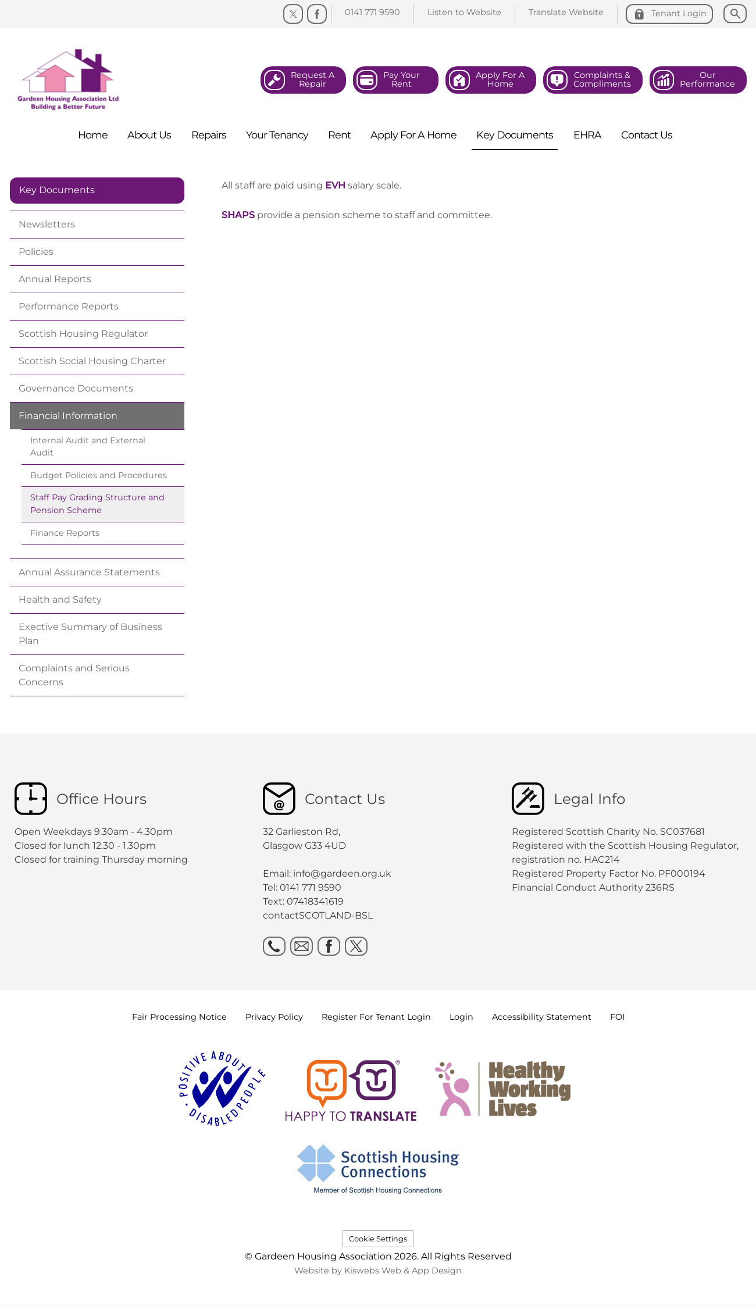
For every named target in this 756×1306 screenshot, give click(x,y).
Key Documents (57, 189)
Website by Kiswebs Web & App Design (378, 1270)
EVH (335, 185)
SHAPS (238, 214)
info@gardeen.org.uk (342, 873)
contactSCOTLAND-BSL (318, 915)
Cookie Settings (378, 1238)
